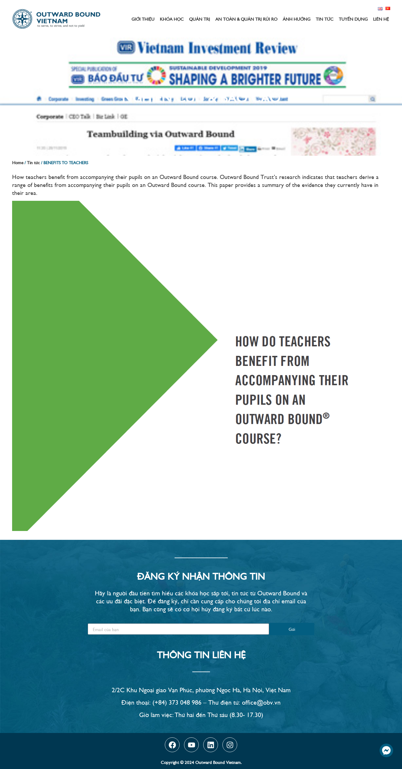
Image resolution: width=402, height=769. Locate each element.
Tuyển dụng (353, 19)
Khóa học (172, 19)
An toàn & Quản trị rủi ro (246, 19)
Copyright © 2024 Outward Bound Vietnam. (201, 762)
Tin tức (324, 19)
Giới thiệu (142, 19)
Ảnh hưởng (296, 19)
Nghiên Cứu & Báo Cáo (201, 96)
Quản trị (199, 19)
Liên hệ (381, 19)
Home (17, 162)
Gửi (292, 629)
